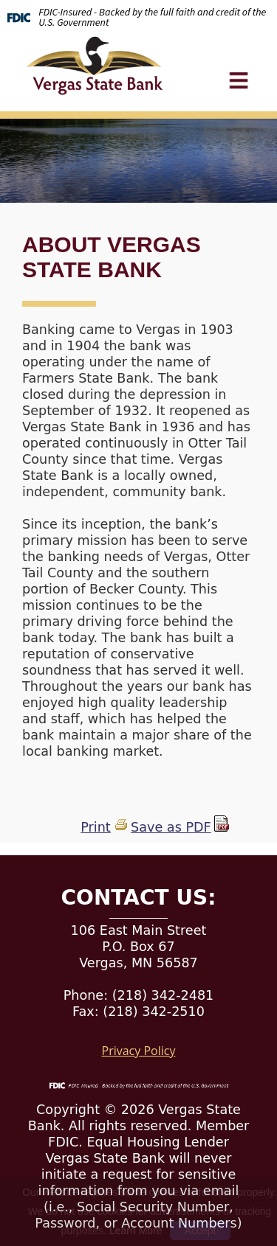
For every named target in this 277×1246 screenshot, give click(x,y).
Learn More (136, 1230)
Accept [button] (200, 1230)
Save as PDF (171, 827)
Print (95, 827)
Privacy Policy (139, 1051)
